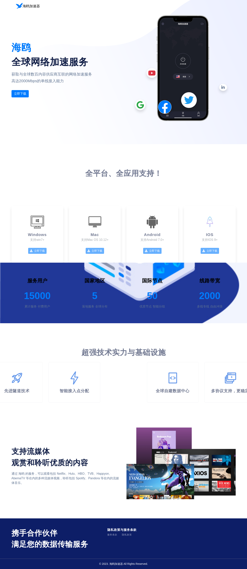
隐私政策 (127, 534)
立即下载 (20, 93)
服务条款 (112, 534)
